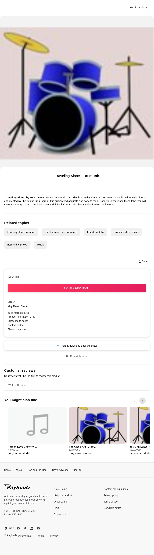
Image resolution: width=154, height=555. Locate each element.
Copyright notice (112, 508)
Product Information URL (21, 316)
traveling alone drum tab (21, 232)
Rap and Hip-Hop (17, 244)
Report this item (77, 356)
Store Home (138, 7)
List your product (63, 495)
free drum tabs (95, 232)
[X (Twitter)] (25, 528)
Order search (61, 501)
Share (143, 261)
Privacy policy (111, 495)
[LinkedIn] (31, 528)
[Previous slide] (134, 401)
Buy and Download (77, 287)
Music (40, 244)
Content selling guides (116, 489)
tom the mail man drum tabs (61, 232)
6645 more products (19, 312)
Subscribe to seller (18, 320)
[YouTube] (38, 528)
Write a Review (17, 385)
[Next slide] (142, 401)
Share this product (18, 329)
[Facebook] (18, 528)
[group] (37, 431)
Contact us (60, 514)
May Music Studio (18, 306)
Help (56, 508)
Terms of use (111, 501)
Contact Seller (15, 325)
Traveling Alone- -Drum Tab (66, 470)
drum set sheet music (126, 232)
